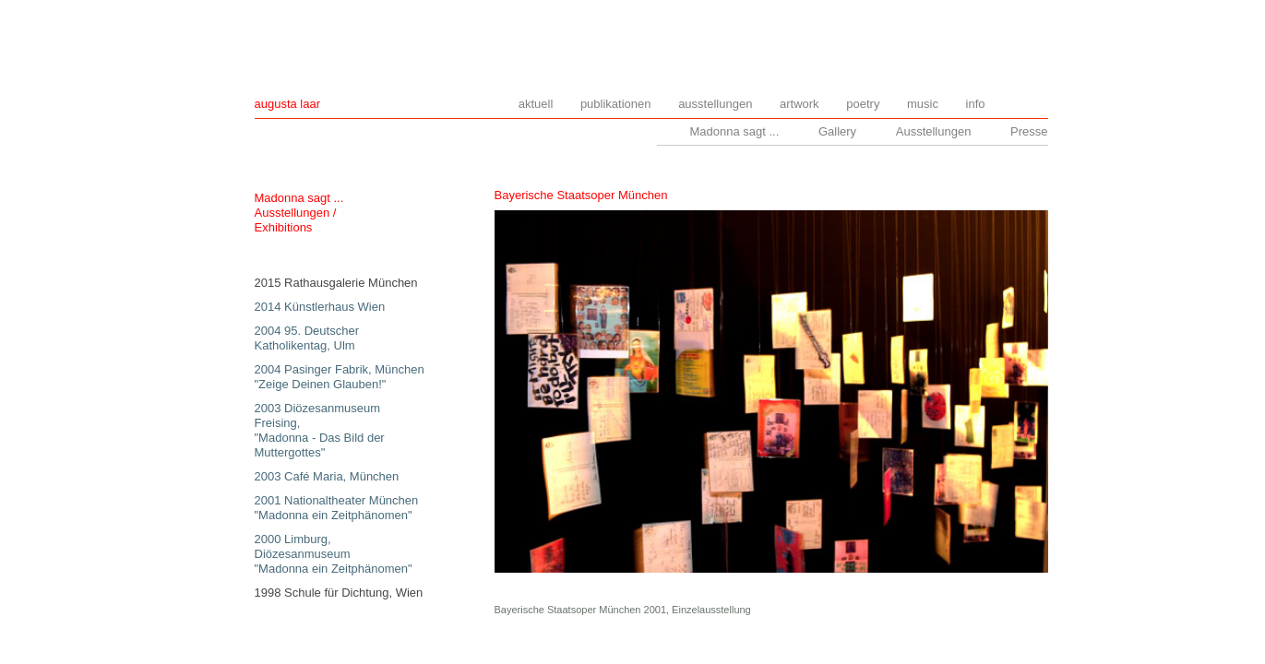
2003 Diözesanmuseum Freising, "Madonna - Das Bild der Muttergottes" (320, 430)
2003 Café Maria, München (327, 476)
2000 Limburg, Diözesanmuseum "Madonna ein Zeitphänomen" (333, 553)
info (975, 104)
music (922, 104)
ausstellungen (715, 104)
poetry (862, 104)
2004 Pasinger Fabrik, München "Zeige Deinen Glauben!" (339, 376)
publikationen (615, 104)
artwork (799, 104)
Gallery (837, 131)
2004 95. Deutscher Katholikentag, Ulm (307, 338)
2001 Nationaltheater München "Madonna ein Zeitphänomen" (337, 507)
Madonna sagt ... (734, 131)
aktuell (536, 104)
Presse (1028, 131)
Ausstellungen (934, 131)
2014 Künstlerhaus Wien (320, 307)
